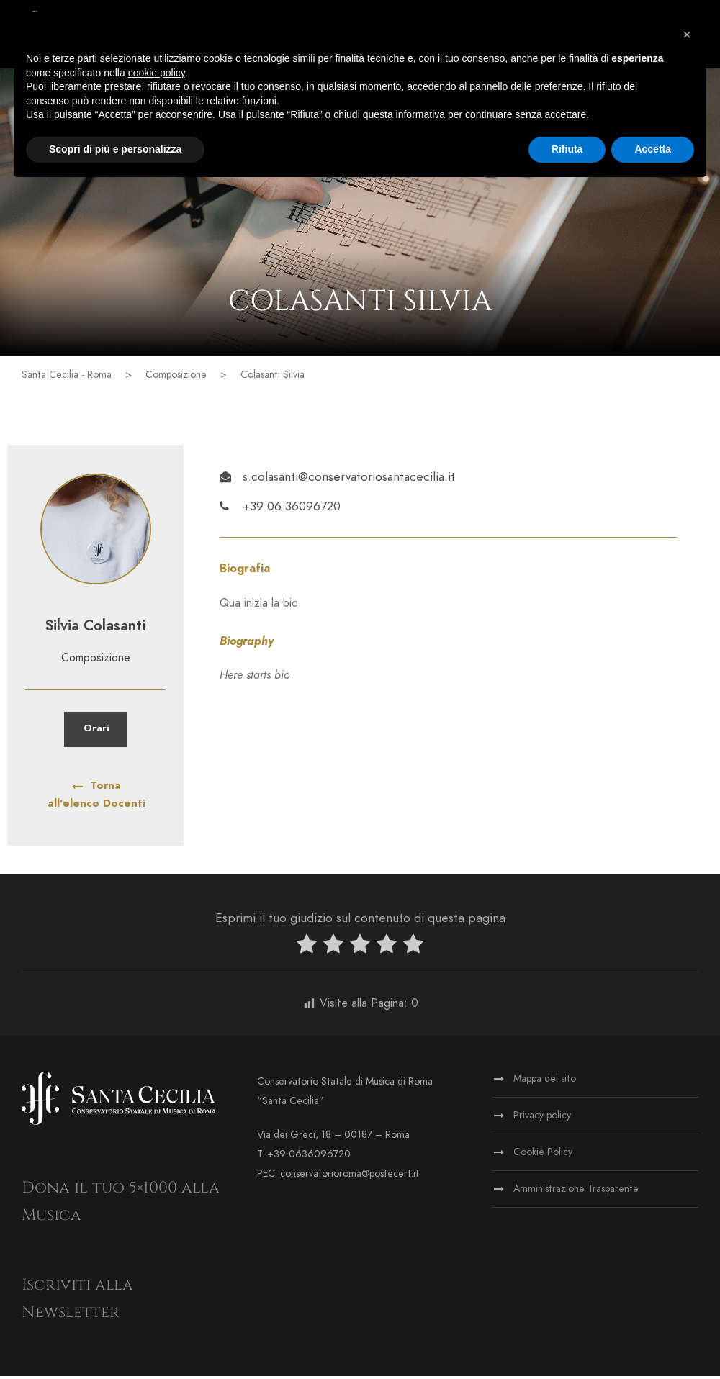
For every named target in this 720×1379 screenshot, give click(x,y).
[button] (686, 34)
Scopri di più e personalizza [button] (115, 149)
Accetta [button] (652, 149)
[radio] (307, 949)
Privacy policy (542, 1118)
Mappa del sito (544, 1081)
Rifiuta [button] (567, 149)
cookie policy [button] (156, 72)
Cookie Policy (542, 1155)
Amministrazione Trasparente (576, 1191)
